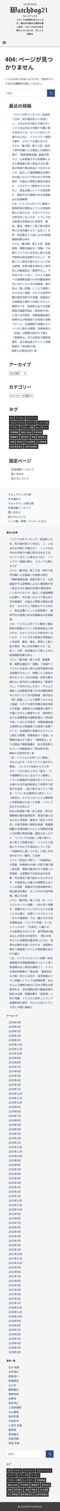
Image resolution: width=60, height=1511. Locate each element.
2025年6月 (14, 1071)
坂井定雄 (13, 1416)
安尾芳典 (13, 1438)
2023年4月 (14, 1183)
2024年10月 (15, 1102)
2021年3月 (14, 1294)
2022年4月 (14, 1236)
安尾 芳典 (13, 1443)
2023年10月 (15, 1156)
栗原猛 (12, 1430)
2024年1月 (14, 1142)
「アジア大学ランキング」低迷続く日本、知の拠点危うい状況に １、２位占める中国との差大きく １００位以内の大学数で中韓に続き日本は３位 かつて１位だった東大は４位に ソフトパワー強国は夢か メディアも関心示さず (32, 128)
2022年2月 (14, 1245)
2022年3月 (14, 1240)
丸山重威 (13, 1412)
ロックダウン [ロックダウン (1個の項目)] (42, 427)
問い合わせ (17, 474)
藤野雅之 (13, 1389)
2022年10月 (15, 1209)
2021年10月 (15, 1263)
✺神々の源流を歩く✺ (25, 351)
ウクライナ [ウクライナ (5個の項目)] (32, 417)
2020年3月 (14, 1347)
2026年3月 (14, 1031)
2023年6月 (14, 1174)
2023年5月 (14, 1178)
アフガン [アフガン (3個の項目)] (20, 417)
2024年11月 (15, 1098)
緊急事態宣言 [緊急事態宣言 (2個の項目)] (16, 446)
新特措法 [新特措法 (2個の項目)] (42, 437)
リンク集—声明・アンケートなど (27, 521)
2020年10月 (15, 1316)
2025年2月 (14, 1084)
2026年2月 (14, 1035)
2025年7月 (14, 1067)
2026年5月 (14, 1022)
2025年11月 (15, 1049)
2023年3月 (14, 1187)
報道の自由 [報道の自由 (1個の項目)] (26, 432)
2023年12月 (15, 1147)
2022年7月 (14, 1223)
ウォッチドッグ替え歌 (21, 503)
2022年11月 (15, 1205)
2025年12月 (15, 1044)
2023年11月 (15, 1151)
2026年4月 (14, 1027)
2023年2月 (14, 1191)
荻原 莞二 (13, 1403)
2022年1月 (14, 1249)
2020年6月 (14, 1334)
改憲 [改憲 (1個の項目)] (34, 437)
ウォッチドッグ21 (30, 16)
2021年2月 (14, 1298)
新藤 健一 (13, 1376)
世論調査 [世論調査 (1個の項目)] (14, 432)
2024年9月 (14, 1107)
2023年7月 (14, 1169)
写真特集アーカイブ (22, 469)
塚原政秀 (13, 1394)
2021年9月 (14, 1267)
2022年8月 (14, 1218)
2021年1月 (14, 1303)
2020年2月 (14, 1352)
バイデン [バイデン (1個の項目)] (14, 427)
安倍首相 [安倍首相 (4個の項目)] (38, 432)
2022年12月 (15, 1200)
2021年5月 (14, 1285)
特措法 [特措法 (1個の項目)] (20, 441)
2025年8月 (14, 1062)
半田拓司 (13, 1421)
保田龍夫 (13, 1434)
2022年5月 (14, 1232)
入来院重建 (14, 1407)
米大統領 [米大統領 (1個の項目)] (29, 441)
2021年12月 (15, 1254)
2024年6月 (14, 1120)
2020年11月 (15, 1312)
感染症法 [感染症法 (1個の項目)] (25, 437)
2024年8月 (14, 1111)
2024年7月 (14, 1116)
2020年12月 (15, 1307)
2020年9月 (14, 1321)
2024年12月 (15, 1093)
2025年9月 (14, 1058)
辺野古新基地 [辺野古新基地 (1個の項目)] (31, 446)
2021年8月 (14, 1272)
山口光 (12, 1385)
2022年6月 (14, 1227)
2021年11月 (15, 1258)
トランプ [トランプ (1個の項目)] (31, 422)
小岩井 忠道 (15, 1425)
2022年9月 (14, 1214)
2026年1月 (14, 1040)
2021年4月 (14, 1290)
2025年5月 (14, 1076)
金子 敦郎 (13, 1367)
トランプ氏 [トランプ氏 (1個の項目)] (43, 422)
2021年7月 (14, 1276)
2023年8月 (14, 1165)
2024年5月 (14, 1125)
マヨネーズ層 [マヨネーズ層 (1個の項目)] (27, 427)
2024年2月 (14, 1138)
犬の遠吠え (14, 499)
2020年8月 (14, 1325)
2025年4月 (14, 1080)
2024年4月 (14, 1129)
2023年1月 (14, 1196)
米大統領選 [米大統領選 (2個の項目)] (41, 441)
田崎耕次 (13, 1381)
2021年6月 (14, 1281)
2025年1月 (14, 1089)
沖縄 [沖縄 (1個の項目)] (12, 441)
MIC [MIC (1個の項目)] (11, 417)
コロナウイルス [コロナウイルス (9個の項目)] (17, 422)
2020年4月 (14, 1343)
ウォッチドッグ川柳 (19, 494)
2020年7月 (14, 1330)
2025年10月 (15, 1053)
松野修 (12, 1398)
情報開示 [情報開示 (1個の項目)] (14, 437)
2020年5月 (14, 1339)
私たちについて (20, 478)
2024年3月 (14, 1134)
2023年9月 (14, 1160)
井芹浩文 (13, 1372)
